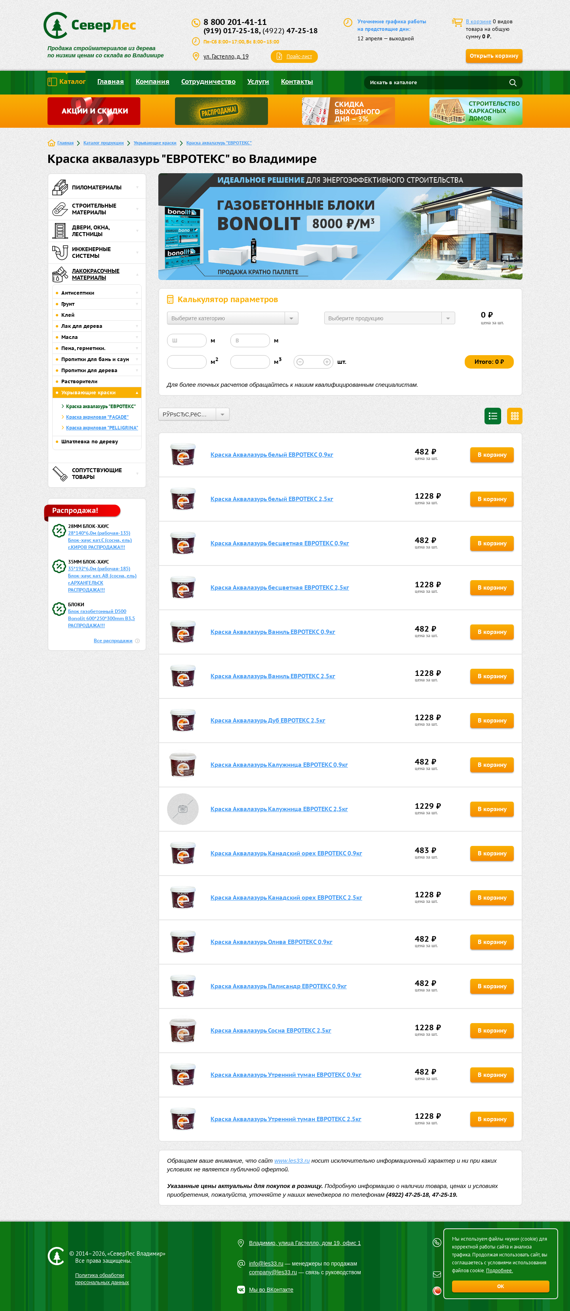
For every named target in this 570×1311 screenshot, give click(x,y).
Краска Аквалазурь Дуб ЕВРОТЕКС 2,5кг (268, 720)
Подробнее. (499, 1270)
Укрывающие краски (155, 143)
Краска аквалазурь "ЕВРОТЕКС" (219, 143)
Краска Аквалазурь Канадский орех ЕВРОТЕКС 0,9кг (286, 853)
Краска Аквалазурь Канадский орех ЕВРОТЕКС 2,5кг (286, 897)
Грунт (67, 304)
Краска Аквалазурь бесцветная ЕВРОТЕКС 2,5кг (280, 587)
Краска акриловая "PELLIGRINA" (102, 427)
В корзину (492, 454)
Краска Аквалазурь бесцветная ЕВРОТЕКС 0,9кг (280, 543)
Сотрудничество (208, 81)
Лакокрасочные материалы (86, 274)
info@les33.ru (266, 1263)
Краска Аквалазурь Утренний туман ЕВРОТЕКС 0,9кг (286, 1074)
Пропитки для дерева (89, 370)
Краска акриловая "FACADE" (97, 417)
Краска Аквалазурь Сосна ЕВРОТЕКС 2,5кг (271, 1030)
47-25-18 (290, 30)
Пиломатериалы (87, 187)
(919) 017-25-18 (231, 30)
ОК (500, 1286)
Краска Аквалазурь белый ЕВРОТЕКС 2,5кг (272, 499)
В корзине (478, 21)
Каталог (67, 82)
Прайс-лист (299, 56)
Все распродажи (113, 640)
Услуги (258, 81)
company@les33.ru (273, 1272)
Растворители (79, 381)
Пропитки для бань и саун (95, 359)
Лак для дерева (82, 326)
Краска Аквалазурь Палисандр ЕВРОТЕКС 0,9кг (279, 986)
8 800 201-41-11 (235, 22)
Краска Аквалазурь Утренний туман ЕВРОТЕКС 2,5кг (286, 1119)
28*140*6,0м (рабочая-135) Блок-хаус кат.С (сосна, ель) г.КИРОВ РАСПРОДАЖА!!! (100, 540)
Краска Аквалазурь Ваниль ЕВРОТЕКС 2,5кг (273, 676)
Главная (110, 81)
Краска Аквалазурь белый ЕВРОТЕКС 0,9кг (272, 454)
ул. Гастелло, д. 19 (226, 56)
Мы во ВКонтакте (271, 1289)
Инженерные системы (81, 253)
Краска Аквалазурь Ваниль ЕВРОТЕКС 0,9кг (273, 632)
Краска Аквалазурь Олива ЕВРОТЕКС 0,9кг (271, 942)
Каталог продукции (104, 143)
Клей (67, 315)
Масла (69, 337)
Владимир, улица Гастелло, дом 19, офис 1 (305, 1243)
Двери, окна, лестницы (81, 231)
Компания (152, 81)
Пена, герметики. (83, 348)
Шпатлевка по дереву (89, 441)
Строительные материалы (84, 209)
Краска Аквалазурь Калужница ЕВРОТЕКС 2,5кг (279, 809)
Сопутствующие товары (87, 474)
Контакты (297, 81)
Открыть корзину (494, 55)
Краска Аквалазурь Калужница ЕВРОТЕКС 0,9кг (279, 764)
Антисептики (77, 292)
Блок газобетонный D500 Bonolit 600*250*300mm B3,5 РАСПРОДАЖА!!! (101, 618)
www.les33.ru (292, 1160)
